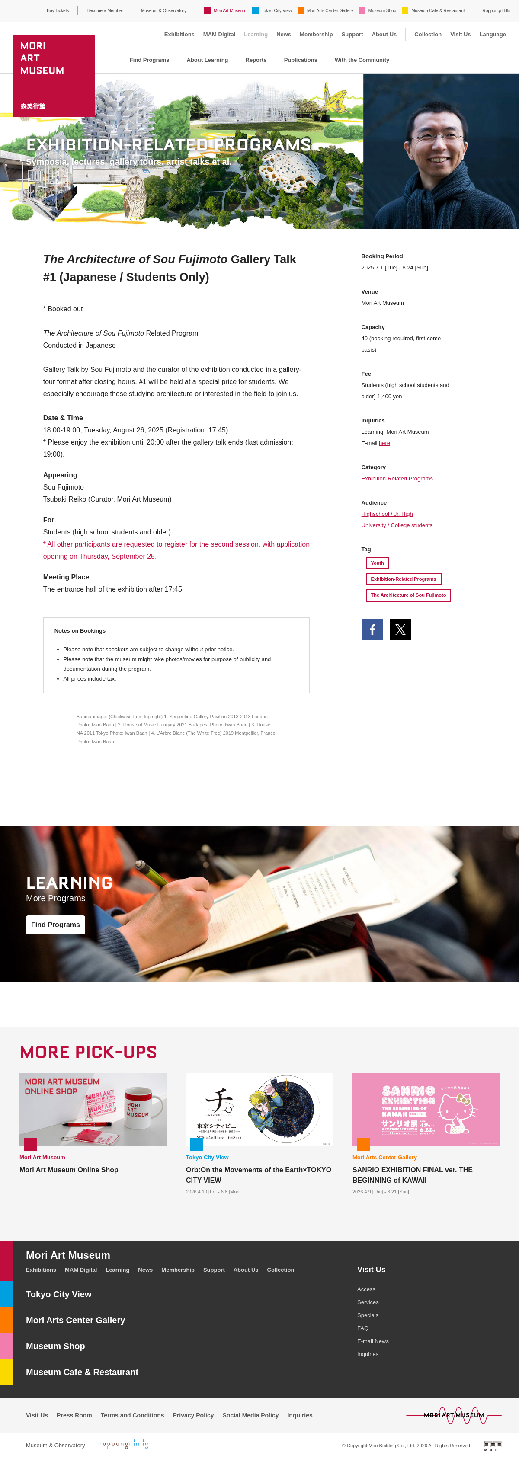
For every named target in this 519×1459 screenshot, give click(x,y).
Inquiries (367, 1354)
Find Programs (150, 60)
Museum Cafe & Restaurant (438, 10)
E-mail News (373, 1341)
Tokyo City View (277, 10)
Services (368, 1302)
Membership (316, 34)
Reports (256, 60)
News (283, 34)
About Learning (207, 60)
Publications (300, 60)
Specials (367, 1315)
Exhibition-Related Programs (397, 478)
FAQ (362, 1328)
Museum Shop (382, 10)
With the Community (362, 60)
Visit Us (460, 34)
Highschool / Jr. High (387, 514)
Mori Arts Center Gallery (330, 10)
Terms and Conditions (132, 1415)
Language (493, 34)
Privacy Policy (193, 1415)
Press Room (74, 1415)
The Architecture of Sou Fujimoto (408, 595)
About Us (384, 34)
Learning (256, 34)
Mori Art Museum (230, 10)
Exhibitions (179, 34)
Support (352, 34)
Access (366, 1289)
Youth (377, 563)
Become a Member (104, 10)
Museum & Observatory (163, 10)
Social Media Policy (251, 1415)
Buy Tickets (58, 10)
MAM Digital (219, 34)
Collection (428, 34)
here (384, 443)
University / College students (397, 525)
